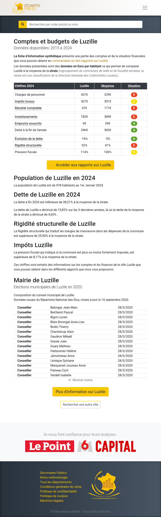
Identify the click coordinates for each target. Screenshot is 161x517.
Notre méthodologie (54, 477)
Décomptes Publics (53, 473)
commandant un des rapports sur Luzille (79, 61)
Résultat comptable (28, 108)
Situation (134, 86)
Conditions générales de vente (60, 487)
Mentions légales (51, 500)
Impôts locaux (24, 101)
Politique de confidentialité (58, 491)
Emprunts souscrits (28, 123)
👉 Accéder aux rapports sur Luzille (80, 165)
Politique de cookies (54, 496)
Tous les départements (56, 482)
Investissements (26, 117)
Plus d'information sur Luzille (80, 391)
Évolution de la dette (29, 139)
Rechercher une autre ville (80, 404)
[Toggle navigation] (145, 7)
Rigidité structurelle (28, 145)
